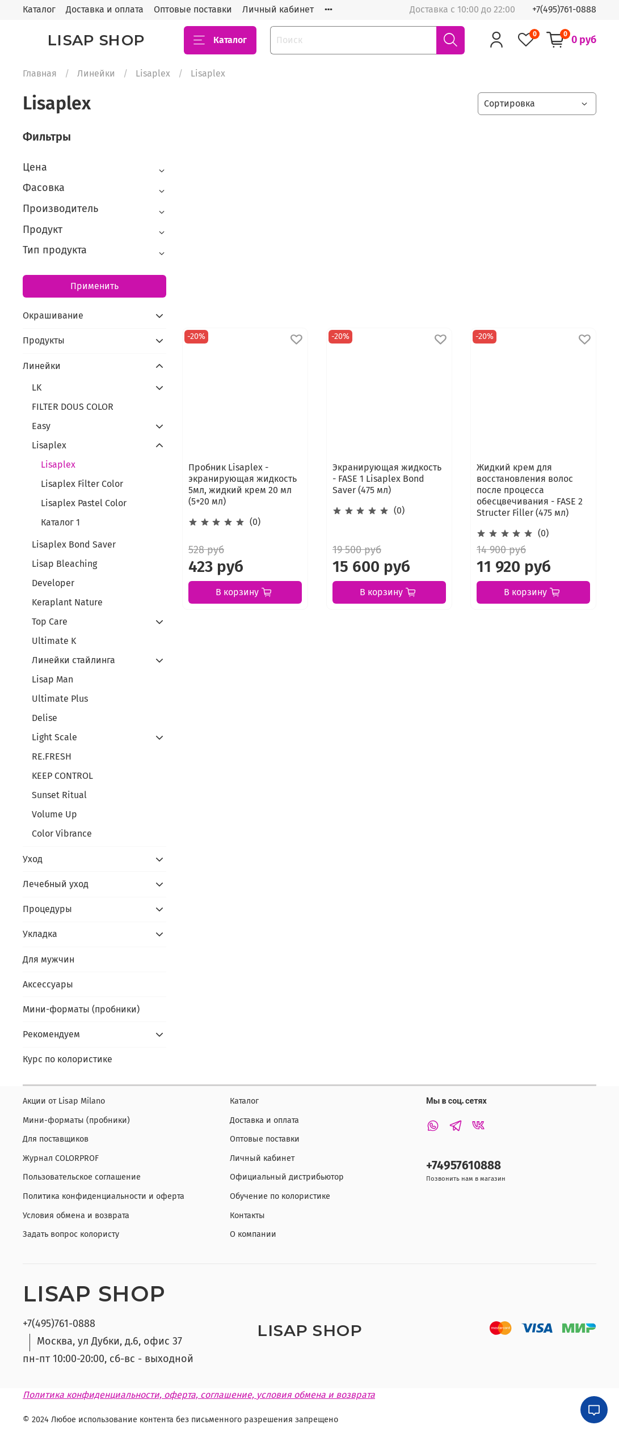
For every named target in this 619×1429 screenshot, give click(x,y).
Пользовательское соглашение (82, 1177)
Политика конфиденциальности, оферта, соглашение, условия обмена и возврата (199, 1394)
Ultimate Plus (60, 698)
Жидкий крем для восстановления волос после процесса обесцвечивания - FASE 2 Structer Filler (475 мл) (530, 490)
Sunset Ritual (59, 795)
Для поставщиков (56, 1139)
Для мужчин (48, 959)
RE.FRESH (51, 756)
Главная (40, 73)
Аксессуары (48, 984)
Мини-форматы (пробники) (81, 1009)
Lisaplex (153, 73)
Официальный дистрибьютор (287, 1177)
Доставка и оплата (105, 9)
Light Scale (54, 737)
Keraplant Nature (67, 602)
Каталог (39, 9)
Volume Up (54, 814)
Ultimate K (54, 640)
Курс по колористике (67, 1059)
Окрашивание (53, 315)
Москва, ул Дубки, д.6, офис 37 (109, 1341)
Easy (41, 426)
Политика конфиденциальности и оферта (103, 1196)
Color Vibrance (62, 833)
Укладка (40, 933)
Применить (94, 286)
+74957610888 (463, 1166)
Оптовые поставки (193, 9)
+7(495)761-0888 (564, 9)
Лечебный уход (56, 884)
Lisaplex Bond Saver (74, 544)
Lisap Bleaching (64, 563)
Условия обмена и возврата (76, 1215)
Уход (33, 859)
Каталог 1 (60, 522)
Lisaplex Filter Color (82, 483)
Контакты (247, 1215)
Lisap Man (52, 679)
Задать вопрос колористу (71, 1234)
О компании (253, 1234)
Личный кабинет (278, 9)
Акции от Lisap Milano (64, 1101)
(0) (255, 521)
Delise (44, 718)
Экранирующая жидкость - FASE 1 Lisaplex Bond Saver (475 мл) (386, 478)
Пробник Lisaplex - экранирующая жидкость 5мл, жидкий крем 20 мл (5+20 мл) (242, 484)
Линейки (96, 73)
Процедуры (47, 909)
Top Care (50, 621)
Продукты (44, 340)
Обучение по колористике (280, 1196)
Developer (53, 583)
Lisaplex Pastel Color (84, 503)
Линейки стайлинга (73, 660)
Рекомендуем (51, 1034)
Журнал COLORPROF (61, 1158)
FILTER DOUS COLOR (72, 406)
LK (36, 387)
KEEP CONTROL (62, 775)
